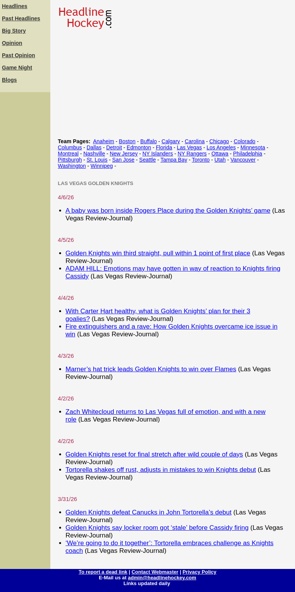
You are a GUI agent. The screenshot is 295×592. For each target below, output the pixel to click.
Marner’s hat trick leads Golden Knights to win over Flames (151, 369)
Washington (72, 166)
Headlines (14, 6)
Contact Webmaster (154, 572)
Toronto (200, 160)
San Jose (123, 160)
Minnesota (252, 147)
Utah (219, 160)
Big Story (14, 31)
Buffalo (148, 141)
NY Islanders (158, 153)
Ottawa (219, 153)
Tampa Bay (174, 160)
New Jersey (124, 153)
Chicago (219, 141)
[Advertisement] (25, 209)
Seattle (147, 160)
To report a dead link (103, 572)
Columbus (70, 147)
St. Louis (97, 160)
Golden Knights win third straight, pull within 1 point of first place (158, 253)
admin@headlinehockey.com (162, 577)
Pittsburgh (70, 160)
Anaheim (103, 141)
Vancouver (242, 160)
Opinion (12, 43)
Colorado (244, 141)
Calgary (171, 141)
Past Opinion (18, 55)
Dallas (94, 147)
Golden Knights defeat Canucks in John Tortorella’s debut (149, 512)
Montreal (68, 153)
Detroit (114, 147)
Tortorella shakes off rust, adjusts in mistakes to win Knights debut (161, 469)
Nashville (94, 153)
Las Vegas (189, 147)
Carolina (195, 141)
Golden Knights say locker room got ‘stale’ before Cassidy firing (157, 527)
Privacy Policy (199, 572)
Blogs (9, 80)
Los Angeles (221, 147)
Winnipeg (102, 166)
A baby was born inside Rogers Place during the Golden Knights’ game (168, 210)
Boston (127, 141)
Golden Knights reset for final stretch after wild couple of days (154, 454)
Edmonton (139, 147)
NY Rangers (192, 153)
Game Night (17, 67)
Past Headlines (21, 18)
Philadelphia (247, 153)
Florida (164, 147)
